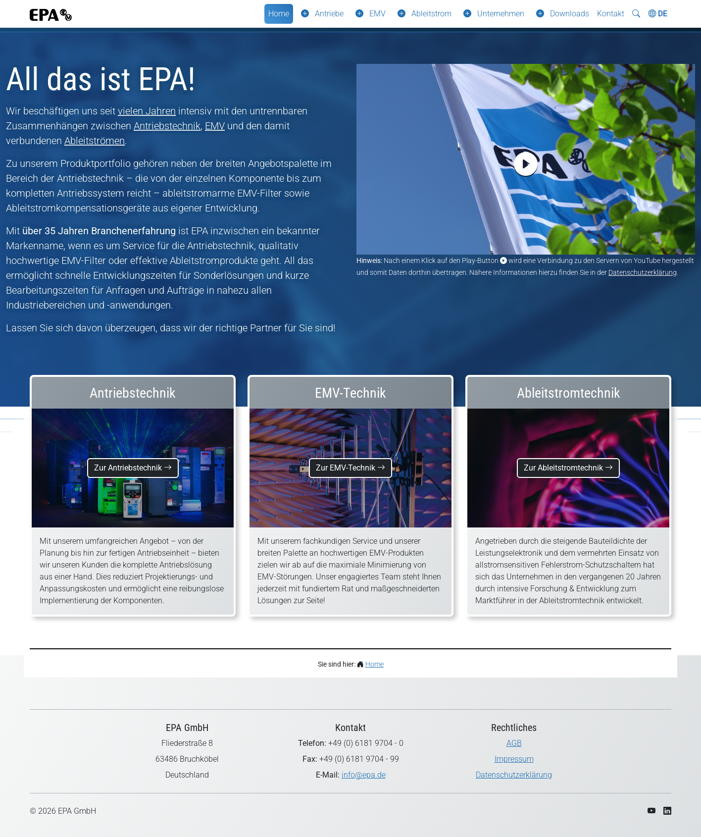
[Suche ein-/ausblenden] (636, 14)
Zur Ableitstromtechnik (568, 467)
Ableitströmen (94, 141)
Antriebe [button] (329, 13)
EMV (215, 126)
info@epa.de (364, 775)
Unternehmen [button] (500, 13)
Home (278, 13)
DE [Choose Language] (657, 13)
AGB (514, 743)
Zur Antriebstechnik (133, 467)
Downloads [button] (569, 13)
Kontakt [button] (610, 13)
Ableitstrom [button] (431, 13)
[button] (303, 14)
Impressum (514, 759)
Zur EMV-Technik (350, 467)
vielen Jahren (147, 111)
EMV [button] (377, 13)
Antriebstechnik (167, 126)
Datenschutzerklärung (642, 272)
